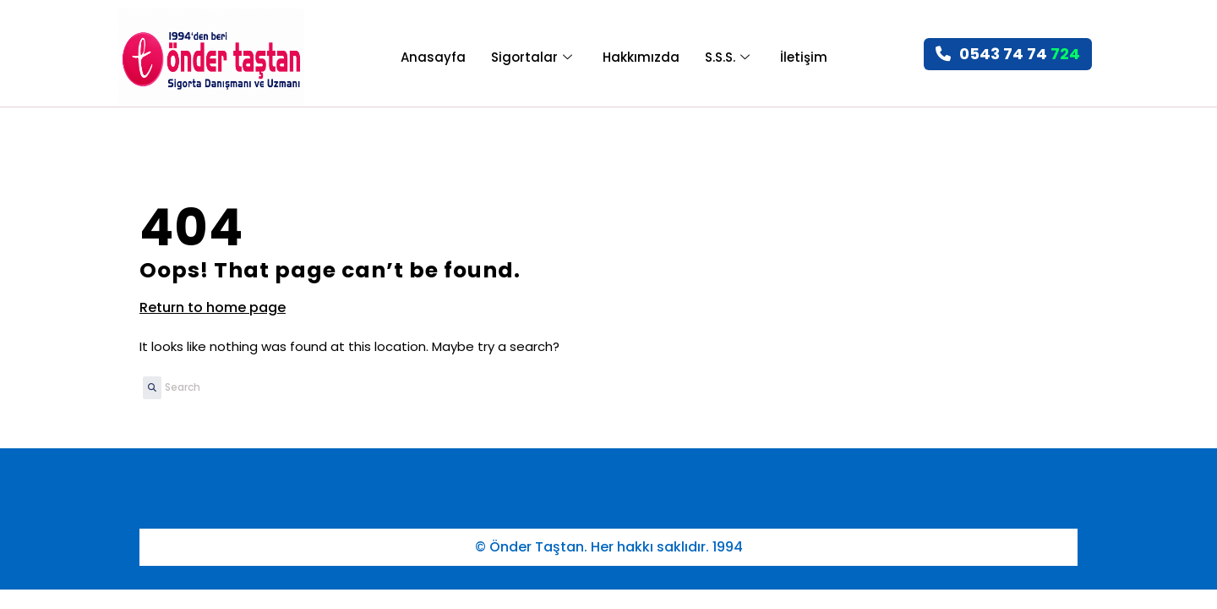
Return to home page (212, 307)
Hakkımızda (641, 57)
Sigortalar (531, 57)
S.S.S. (727, 57)
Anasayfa (433, 57)
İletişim (803, 57)
